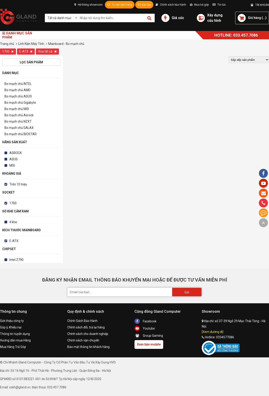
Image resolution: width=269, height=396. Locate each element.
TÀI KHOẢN (260, 5)
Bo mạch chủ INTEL (18, 84)
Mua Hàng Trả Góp (13, 347)
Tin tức (219, 4)
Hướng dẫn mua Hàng (15, 340)
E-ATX (26, 51)
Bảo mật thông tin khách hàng (88, 347)
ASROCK (15, 153)
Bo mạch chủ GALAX (19, 128)
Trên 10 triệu (18, 184)
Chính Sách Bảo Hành (82, 321)
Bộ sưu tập (144, 4)
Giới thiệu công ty (12, 321)
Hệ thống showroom (88, 4)
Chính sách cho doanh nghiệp (87, 334)
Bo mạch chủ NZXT (18, 121)
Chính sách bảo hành (171, 4)
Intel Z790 (16, 260)
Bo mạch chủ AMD (17, 90)
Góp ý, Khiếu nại (11, 327)
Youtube (144, 328)
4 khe (13, 222)
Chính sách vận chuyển (83, 340)
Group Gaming (148, 335)
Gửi (186, 292)
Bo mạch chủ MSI (16, 109)
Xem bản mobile (149, 344)
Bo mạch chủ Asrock (18, 115)
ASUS (13, 159)
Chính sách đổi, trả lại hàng (86, 327)
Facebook (145, 321)
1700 (8, 51)
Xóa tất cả (47, 51)
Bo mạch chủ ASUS (18, 96)
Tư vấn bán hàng (119, 4)
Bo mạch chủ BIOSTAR (20, 134)
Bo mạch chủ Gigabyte (20, 102)
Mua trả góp (199, 4)
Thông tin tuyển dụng (15, 334)
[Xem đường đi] (212, 332)
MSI (12, 165)
